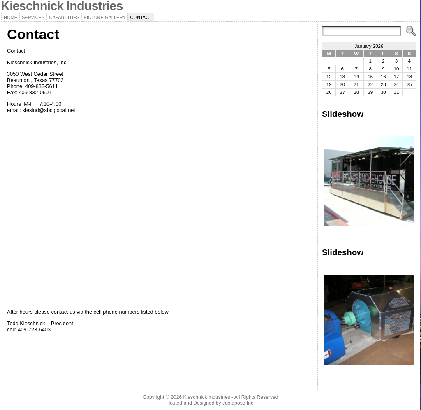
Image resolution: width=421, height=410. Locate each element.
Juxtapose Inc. (238, 403)
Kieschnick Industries (206, 397)
